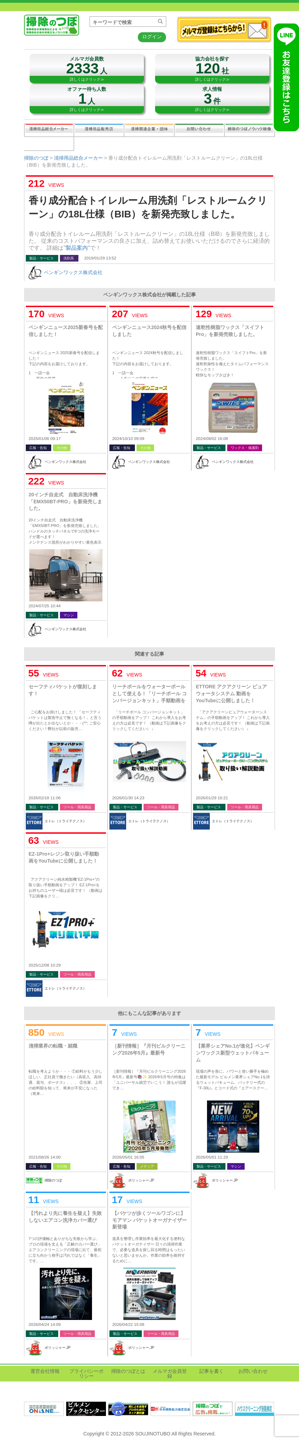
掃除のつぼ (36, 158)
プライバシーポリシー (86, 1373)
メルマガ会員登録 (170, 1373)
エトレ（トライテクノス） (65, 821)
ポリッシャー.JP (141, 1180)
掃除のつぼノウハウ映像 (249, 130)
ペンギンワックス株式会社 (73, 272)
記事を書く (49, 144)
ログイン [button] (152, 36)
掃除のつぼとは (128, 1371)
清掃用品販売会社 (99, 130)
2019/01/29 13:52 (100, 258)
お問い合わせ (199, 130)
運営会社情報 (45, 1371)
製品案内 (77, 248)
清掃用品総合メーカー (49, 130)
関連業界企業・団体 (149, 130)
